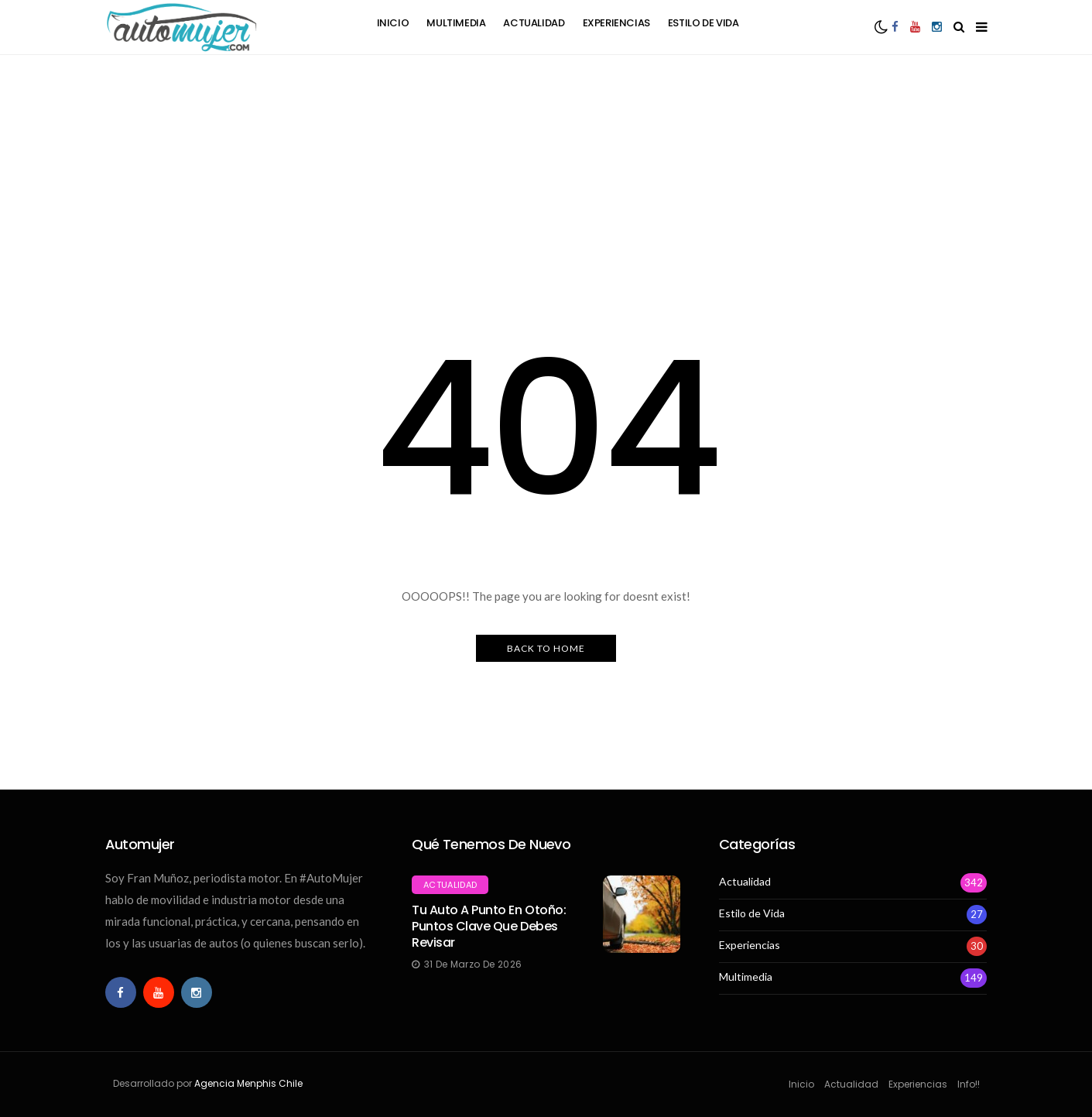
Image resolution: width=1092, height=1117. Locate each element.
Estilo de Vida (703, 22)
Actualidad (533, 22)
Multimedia (455, 22)
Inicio (393, 22)
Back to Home (546, 648)
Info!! (968, 1084)
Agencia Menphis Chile (248, 1083)
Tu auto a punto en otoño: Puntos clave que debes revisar (489, 926)
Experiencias (616, 22)
